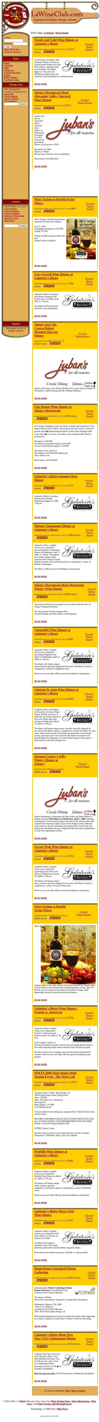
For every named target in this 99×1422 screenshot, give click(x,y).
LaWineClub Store (12, 73)
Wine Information (80, 1401)
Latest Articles (10, 209)
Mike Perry (62, 1409)
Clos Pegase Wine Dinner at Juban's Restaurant (52, 408)
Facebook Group (11, 80)
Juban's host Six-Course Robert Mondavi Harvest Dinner (46, 330)
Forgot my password (12, 52)
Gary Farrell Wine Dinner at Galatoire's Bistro (53, 276)
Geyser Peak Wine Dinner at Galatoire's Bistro (53, 848)
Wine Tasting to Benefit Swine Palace (50, 908)
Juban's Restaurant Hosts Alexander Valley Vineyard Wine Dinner (52, 96)
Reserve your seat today (44, 1373)
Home (6, 63)
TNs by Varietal (11, 99)
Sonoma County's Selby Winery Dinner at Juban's (50, 760)
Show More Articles (75, 1390)
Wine (22, 1401)
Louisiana (49, 33)
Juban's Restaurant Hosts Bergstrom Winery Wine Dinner (59, 586)
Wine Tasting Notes (60, 1401)
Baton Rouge (62, 33)
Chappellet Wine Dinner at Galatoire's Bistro (52, 631)
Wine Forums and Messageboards (54, 1404)
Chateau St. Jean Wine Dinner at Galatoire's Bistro (56, 691)
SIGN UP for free (11, 49)
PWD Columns (10, 77)
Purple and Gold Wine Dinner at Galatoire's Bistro (56, 41)
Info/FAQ (8, 66)
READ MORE (40, 84)
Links (6, 68)
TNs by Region (10, 96)
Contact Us (9, 70)
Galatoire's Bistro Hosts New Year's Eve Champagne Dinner (55, 1336)
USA (40, 33)
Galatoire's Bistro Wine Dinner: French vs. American (55, 1010)
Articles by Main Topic (14, 216)
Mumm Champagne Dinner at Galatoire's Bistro (54, 527)
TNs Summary (10, 101)
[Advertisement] (16, 152)
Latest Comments (12, 213)
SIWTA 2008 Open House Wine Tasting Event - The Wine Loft (55, 1074)
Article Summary (11, 211)
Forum (7, 75)
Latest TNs (9, 94)
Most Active (9, 221)
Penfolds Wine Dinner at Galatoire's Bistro (50, 1153)
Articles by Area (11, 218)
